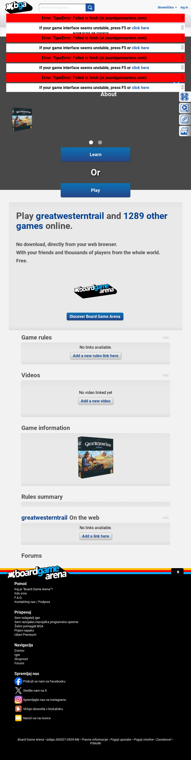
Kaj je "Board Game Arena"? (33, 589)
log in (184, 7)
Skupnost (21, 659)
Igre (17, 655)
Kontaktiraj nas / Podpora (32, 602)
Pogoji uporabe (120, 739)
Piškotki (95, 743)
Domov (19, 650)
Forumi (19, 663)
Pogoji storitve (144, 739)
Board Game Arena (31, 739)
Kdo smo (20, 593)
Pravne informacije (95, 739)
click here (140, 28)
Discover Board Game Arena (95, 316)
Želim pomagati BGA (28, 626)
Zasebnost (163, 739)
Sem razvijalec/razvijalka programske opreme (46, 622)
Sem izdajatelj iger (27, 618)
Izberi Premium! (25, 634)
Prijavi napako (24, 630)
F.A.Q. (18, 597)
